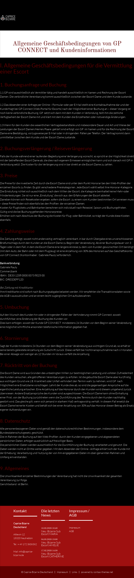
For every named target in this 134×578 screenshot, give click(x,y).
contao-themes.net (103, 572)
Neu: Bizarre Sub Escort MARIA (51, 532)
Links (74, 572)
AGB (71, 531)
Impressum (74, 527)
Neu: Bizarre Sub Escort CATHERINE (52, 555)
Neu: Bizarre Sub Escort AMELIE (51, 543)
